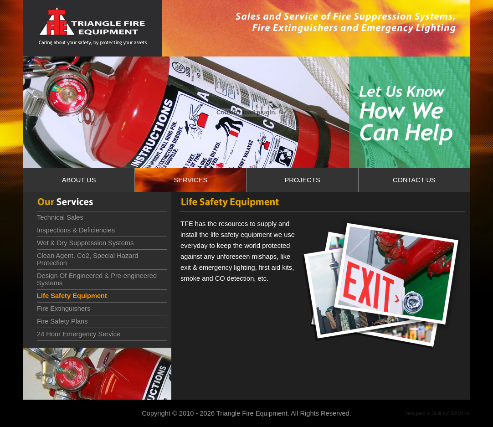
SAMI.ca (460, 413)
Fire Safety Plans (62, 321)
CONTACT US (414, 180)
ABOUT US (79, 180)
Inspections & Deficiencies (76, 230)
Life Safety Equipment (72, 295)
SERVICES (190, 180)
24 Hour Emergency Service (78, 334)
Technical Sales (60, 217)
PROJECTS (302, 180)
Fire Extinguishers (63, 308)
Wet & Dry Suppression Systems (85, 243)
